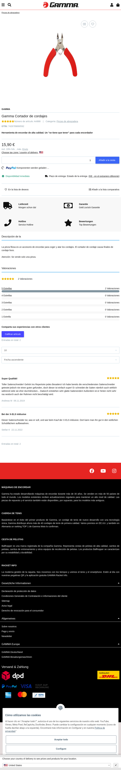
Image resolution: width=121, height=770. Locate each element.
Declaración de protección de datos (19, 591)
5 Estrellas (7, 288)
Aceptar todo (61, 739)
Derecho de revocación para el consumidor (23, 610)
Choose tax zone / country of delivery (22, 152)
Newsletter (7, 636)
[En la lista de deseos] (92, 24)
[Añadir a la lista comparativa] (84, 24)
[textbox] (57, 765)
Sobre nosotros (9, 626)
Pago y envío (8, 631)
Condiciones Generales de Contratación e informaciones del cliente (34, 596)
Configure (61, 748)
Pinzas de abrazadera (67, 121)
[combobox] (56, 765)
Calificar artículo (13, 334)
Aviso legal (7, 606)
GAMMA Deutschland (12, 652)
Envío (25, 149)
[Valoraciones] (8, 121)
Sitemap (6, 601)
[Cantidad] (49, 160)
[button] (111, 5)
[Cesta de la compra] (117, 5)
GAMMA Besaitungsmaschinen (17, 657)
